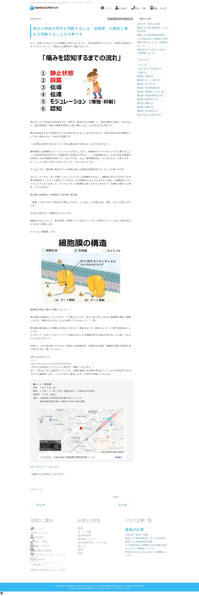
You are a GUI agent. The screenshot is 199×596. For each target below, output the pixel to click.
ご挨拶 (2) (142, 72)
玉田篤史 (72, 586)
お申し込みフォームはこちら (44, 466)
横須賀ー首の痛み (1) (147, 111)
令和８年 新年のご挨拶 (148, 24)
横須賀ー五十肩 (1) (146, 84)
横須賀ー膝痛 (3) (145, 107)
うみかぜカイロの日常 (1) (149, 68)
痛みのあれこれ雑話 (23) (149, 115)
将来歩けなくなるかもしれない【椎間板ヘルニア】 (152, 51)
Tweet (116, 497)
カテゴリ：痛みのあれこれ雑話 (120, 19)
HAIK (128, 588)
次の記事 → (124, 505)
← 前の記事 (38, 505)
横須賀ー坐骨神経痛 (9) (148, 88)
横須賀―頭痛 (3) (145, 76)
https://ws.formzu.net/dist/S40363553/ (51, 363)
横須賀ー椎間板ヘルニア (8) (150, 92)
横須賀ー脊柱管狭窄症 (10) (150, 95)
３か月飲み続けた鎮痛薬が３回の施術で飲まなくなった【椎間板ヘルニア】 (153, 42)
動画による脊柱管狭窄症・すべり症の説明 (153, 29)
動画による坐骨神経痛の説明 (150, 35)
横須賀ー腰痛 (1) (145, 103)
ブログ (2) (142, 65)
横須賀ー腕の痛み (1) (147, 99)
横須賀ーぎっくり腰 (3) (148, 80)
